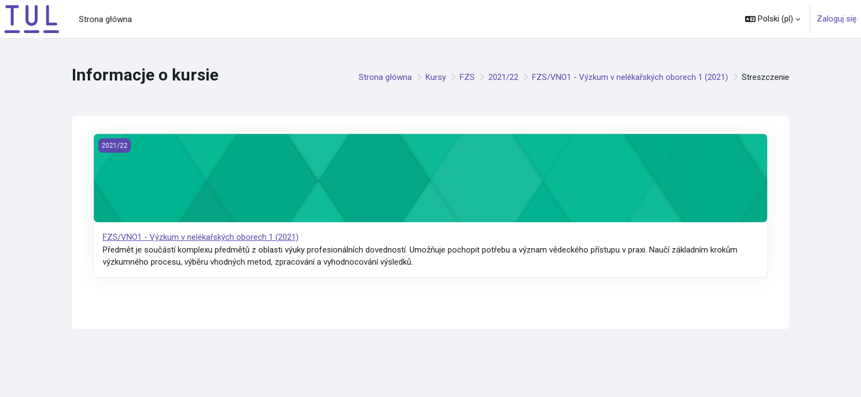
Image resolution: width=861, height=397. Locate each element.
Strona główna (385, 77)
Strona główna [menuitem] (105, 19)
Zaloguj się (837, 19)
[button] (772, 19)
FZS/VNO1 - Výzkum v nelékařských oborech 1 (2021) (630, 77)
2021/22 (503, 77)
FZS (467, 77)
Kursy (436, 77)
